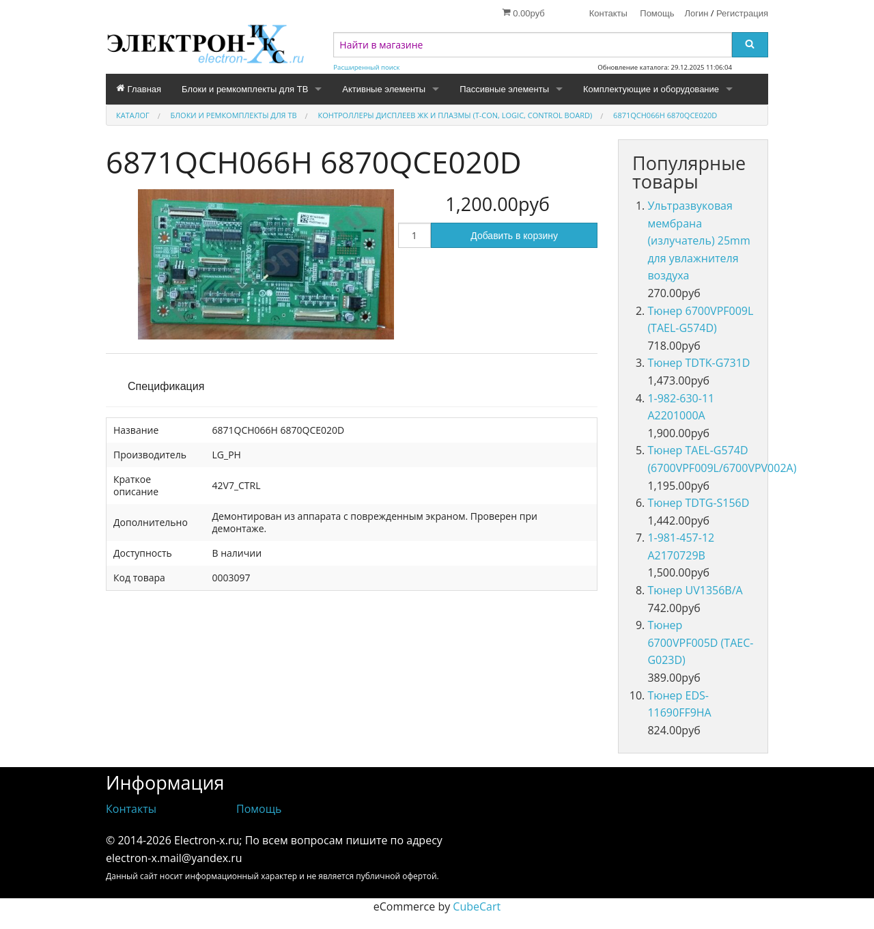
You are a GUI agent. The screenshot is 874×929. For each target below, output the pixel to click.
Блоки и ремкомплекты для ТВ (245, 89)
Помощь (657, 13)
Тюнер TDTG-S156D (698, 502)
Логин (697, 13)
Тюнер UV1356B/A (694, 590)
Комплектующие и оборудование (651, 89)
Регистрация (742, 13)
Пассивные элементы (504, 89)
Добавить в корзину (514, 235)
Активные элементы (383, 89)
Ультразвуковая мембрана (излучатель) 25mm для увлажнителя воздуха (698, 240)
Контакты (608, 13)
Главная (138, 88)
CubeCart (477, 906)
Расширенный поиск (366, 67)
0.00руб (523, 13)
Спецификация (166, 386)
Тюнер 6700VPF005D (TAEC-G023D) (700, 642)
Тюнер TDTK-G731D (698, 362)
